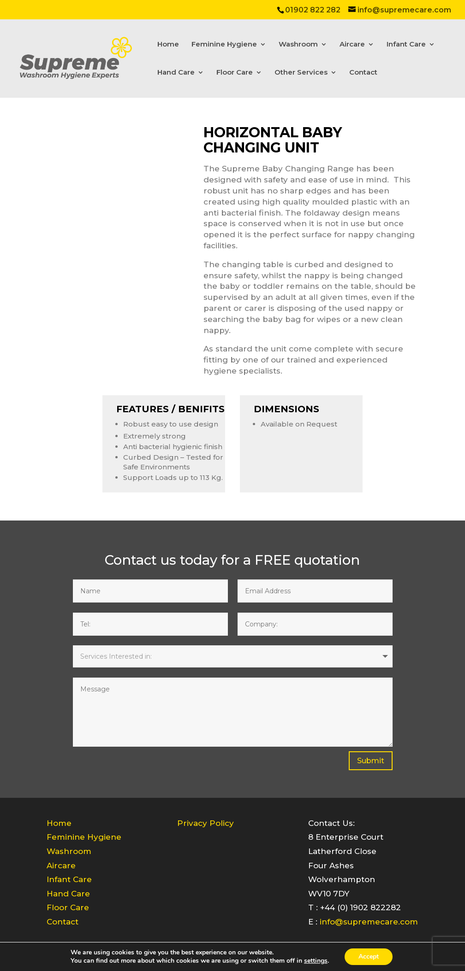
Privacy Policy (205, 823)
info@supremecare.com (369, 921)
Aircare (352, 44)
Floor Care (234, 72)
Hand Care (176, 72)
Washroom (298, 44)
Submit (370, 760)
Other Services (301, 72)
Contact (363, 72)
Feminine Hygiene (224, 44)
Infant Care (406, 44)
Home (168, 44)
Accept (368, 956)
